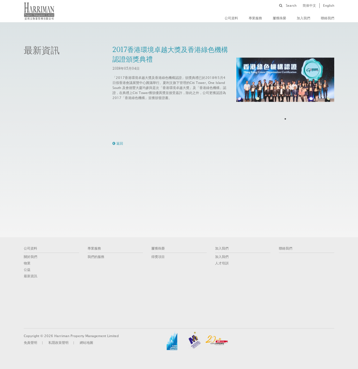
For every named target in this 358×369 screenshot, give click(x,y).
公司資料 (231, 18)
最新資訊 (30, 276)
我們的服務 (96, 256)
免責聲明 (30, 342)
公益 (27, 269)
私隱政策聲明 (58, 342)
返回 (117, 143)
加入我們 (303, 18)
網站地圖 (86, 342)
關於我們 (30, 256)
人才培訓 (222, 263)
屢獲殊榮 (279, 18)
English (328, 5)
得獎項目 (158, 256)
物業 (27, 263)
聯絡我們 (327, 18)
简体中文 (309, 5)
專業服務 (255, 18)
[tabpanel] (285, 80)
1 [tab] (285, 119)
